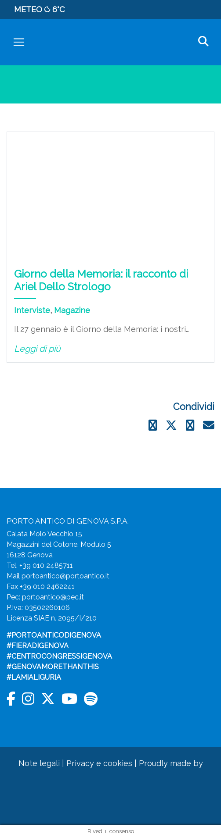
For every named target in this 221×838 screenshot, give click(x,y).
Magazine (72, 310)
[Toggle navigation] (19, 42)
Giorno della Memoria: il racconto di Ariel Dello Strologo (101, 280)
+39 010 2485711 (46, 565)
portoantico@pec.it (53, 597)
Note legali (39, 763)
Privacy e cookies (99, 763)
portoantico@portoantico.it (65, 576)
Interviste (32, 310)
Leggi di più (37, 348)
